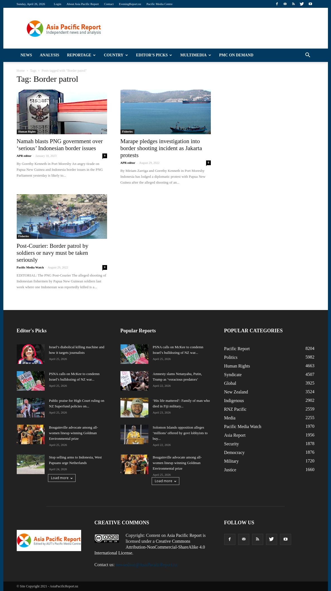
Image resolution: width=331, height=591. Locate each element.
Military (231, 461)
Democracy (234, 452)
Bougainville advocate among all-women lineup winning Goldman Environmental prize (73, 433)
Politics (231, 357)
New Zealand (236, 392)
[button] (308, 55)
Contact (108, 4)
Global (230, 383)
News (26, 55)
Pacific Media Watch (30, 267)
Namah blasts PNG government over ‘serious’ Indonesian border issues (60, 145)
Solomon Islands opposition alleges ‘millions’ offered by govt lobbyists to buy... (180, 433)
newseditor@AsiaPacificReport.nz (146, 564)
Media (230, 417)
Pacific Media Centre (159, 4)
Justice (230, 469)
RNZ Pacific (235, 409)
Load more (62, 477)
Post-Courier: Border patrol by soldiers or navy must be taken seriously (52, 252)
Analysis (49, 55)
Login (57, 4)
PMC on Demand (236, 55)
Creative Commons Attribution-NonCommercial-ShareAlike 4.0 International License (150, 547)
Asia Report (235, 435)
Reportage (81, 55)
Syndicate (233, 374)
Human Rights (27, 131)
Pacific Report (237, 348)
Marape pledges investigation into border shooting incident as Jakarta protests (161, 148)
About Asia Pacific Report (82, 4)
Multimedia (195, 55)
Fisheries (127, 131)
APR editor (24, 155)
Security (231, 443)
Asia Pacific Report (184, 535)
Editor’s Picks (154, 55)
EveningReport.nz (130, 4)
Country (116, 55)
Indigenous (234, 400)
